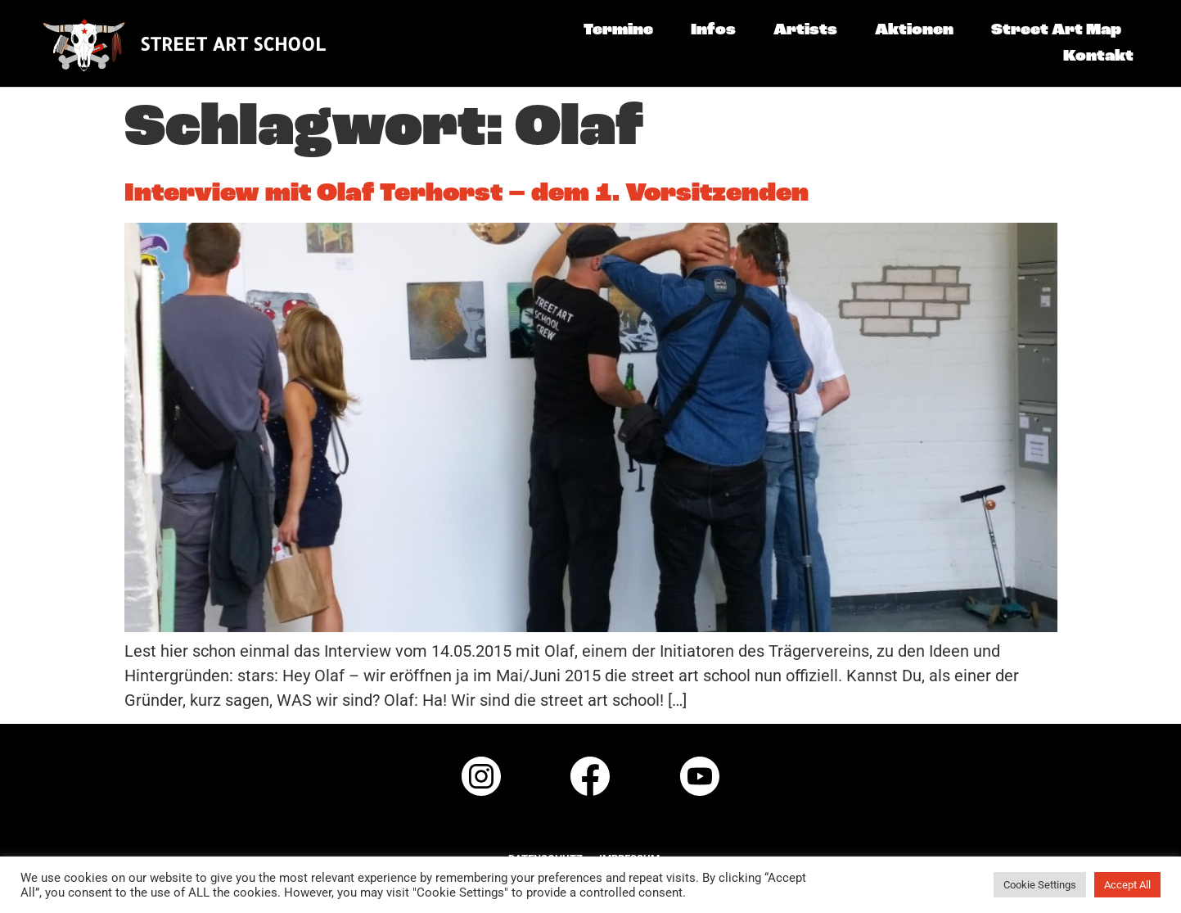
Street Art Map (1056, 30)
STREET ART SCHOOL (233, 43)
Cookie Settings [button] (1039, 885)
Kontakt (1098, 56)
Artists (805, 30)
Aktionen (914, 30)
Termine (618, 30)
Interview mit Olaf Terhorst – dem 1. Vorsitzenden (466, 194)
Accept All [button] (1127, 885)
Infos (713, 30)
